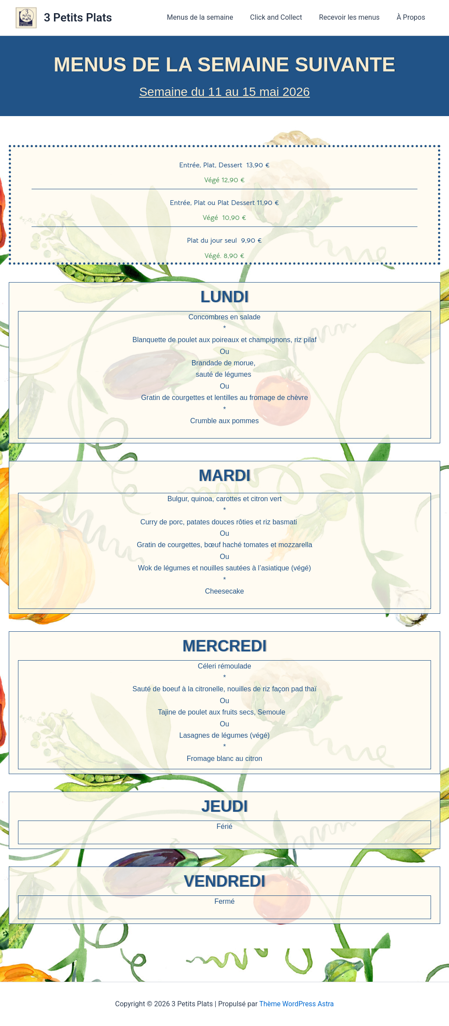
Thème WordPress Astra (297, 1004)
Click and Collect (283, 17)
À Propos (412, 17)
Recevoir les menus (354, 17)
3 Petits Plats (78, 17)
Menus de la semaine (210, 17)
